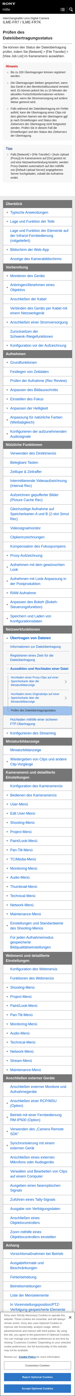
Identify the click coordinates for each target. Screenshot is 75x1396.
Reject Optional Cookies (37, 1377)
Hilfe (6, 9)
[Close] (70, 1317)
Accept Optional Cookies (37, 1389)
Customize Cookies (37, 1366)
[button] (71, 9)
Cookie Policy (28, 1357)
